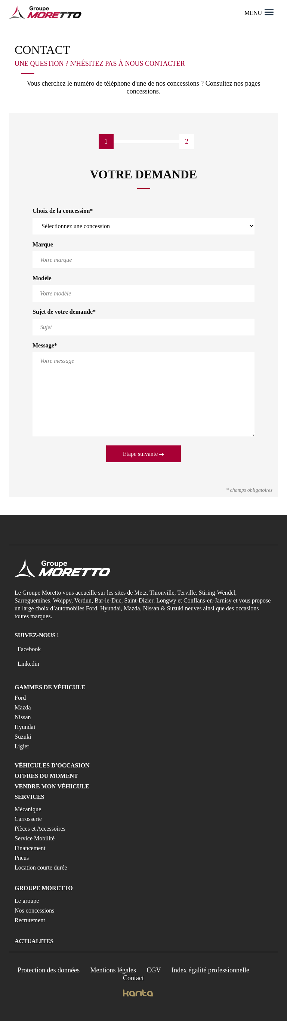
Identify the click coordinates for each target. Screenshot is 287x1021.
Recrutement (30, 920)
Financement (30, 848)
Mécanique (28, 809)
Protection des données (49, 970)
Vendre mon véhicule (52, 786)
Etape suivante (143, 454)
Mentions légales (113, 970)
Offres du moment (46, 776)
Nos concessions (34, 910)
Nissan (23, 717)
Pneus (22, 858)
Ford (20, 698)
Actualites (34, 941)
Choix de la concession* (63, 211)
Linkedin (28, 663)
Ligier (22, 746)
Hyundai (25, 727)
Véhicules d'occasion (52, 765)
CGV (154, 970)
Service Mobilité (35, 838)
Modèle (42, 278)
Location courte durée (41, 867)
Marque (43, 244)
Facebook (29, 649)
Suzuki (23, 736)
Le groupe (27, 901)
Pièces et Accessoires (40, 828)
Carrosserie (28, 819)
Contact (133, 978)
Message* (45, 345)
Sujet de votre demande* (64, 312)
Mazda (23, 707)
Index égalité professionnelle (210, 970)
